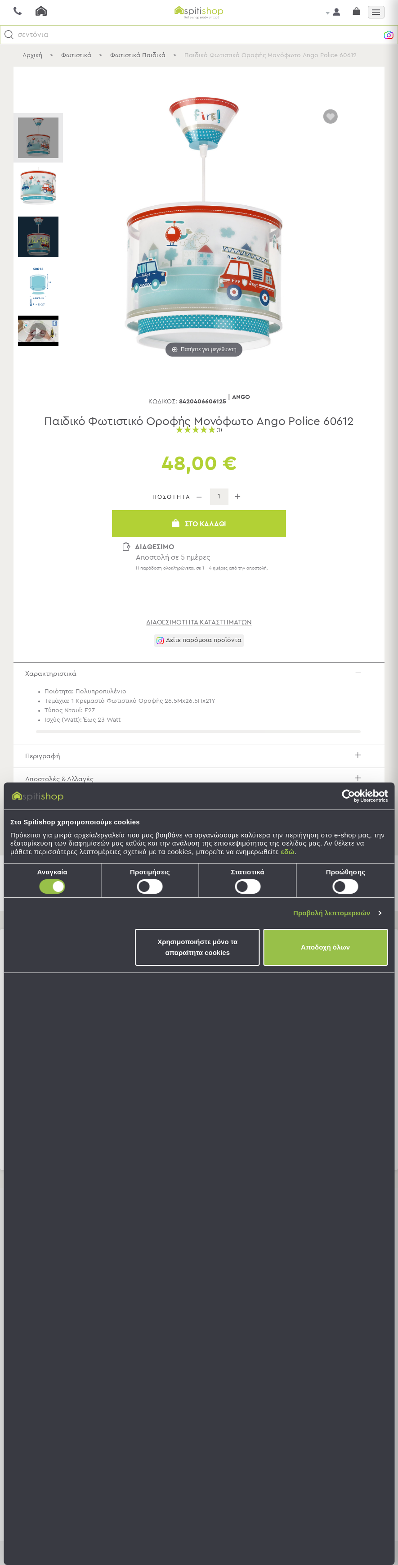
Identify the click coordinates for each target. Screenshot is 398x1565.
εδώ (287, 851)
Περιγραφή (200, 763)
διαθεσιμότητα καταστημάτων (199, 622)
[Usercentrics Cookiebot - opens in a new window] (348, 796)
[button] (9, 35)
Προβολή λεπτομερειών (332, 913)
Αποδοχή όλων (325, 947)
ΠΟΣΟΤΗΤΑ (171, 497)
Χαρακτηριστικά (200, 676)
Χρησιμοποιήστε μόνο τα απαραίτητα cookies (197, 947)
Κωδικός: (162, 401)
